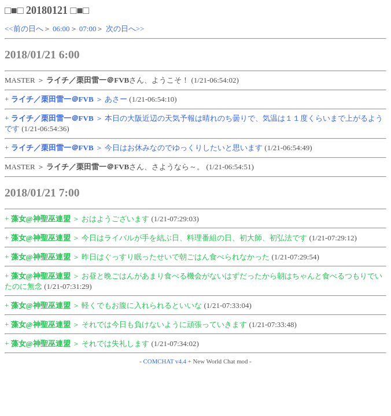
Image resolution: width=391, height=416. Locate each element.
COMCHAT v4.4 (164, 361)
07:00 (88, 28)
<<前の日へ (24, 28)
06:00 (61, 28)
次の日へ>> (125, 28)
